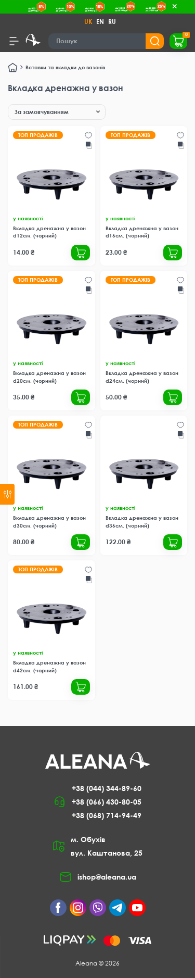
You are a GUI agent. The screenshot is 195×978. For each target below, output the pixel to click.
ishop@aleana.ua (106, 876)
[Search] (106, 41)
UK (88, 22)
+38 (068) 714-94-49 (106, 815)
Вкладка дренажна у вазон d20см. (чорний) (49, 376)
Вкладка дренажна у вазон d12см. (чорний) (49, 232)
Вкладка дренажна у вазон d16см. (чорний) (142, 232)
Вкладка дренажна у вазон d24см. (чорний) (142, 376)
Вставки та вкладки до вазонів (65, 67)
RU (112, 22)
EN (100, 22)
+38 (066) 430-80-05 (106, 801)
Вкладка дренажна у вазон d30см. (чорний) (49, 521)
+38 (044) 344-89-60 (106, 788)
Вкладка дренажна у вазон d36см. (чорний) (142, 521)
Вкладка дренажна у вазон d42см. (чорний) (49, 666)
